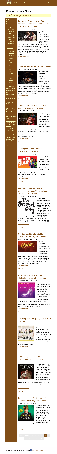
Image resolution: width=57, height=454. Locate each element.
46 (29, 438)
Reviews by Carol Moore (23, 56)
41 (38, 435)
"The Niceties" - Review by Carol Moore (34, 67)
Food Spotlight (10, 41)
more (7, 145)
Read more (20, 60)
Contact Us (8, 23)
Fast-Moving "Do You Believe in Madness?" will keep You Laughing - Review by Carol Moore (33, 191)
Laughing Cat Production (38, 450)
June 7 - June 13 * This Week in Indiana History (11, 116)
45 (26, 438)
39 (32, 435)
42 (42, 435)
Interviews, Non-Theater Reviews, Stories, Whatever (12, 77)
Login (48, 2)
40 (35, 435)
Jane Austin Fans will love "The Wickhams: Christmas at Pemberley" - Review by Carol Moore (33, 23)
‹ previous (26, 435)
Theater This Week (10, 88)
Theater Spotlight (11, 86)
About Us (8, 21)
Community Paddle (10, 134)
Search (8, 106)
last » (42, 438)
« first (21, 435)
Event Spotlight (10, 35)
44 (48, 435)
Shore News (16, 15)
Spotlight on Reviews (27, 15)
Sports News (10, 45)
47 (32, 438)
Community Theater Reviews (11, 69)
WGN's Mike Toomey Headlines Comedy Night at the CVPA (11, 130)
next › (37, 438)
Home (9, 15)
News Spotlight (10, 43)
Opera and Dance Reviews (11, 57)
